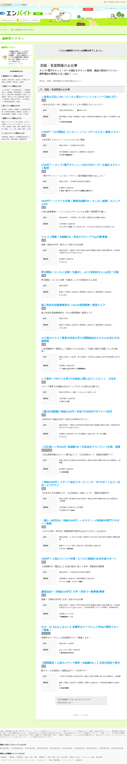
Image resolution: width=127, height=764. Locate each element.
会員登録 (88, 9)
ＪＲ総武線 (5, 99)
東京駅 (4, 109)
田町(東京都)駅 (10, 112)
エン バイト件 (21, 5)
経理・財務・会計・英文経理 (57, 757)
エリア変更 (48, 14)
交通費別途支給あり (22, 137)
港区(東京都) (4, 748)
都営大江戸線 (15, 99)
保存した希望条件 (32, 20)
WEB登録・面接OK (8, 137)
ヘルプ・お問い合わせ (110, 8)
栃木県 (15, 82)
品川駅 (25, 112)
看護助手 (42, 757)
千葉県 (24, 79)
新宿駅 (16, 109)
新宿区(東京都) (42, 748)
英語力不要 (5, 139)
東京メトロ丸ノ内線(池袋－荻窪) (18, 97)
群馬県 (9, 82)
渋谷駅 (10, 109)
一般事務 (11, 757)
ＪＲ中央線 (25, 99)
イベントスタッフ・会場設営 (72, 760)
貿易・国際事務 (54, 760)
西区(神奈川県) (92, 748)
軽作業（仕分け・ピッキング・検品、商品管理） (86, 757)
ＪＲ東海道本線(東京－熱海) (11, 101)
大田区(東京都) (104, 748)
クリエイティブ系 (13, 124)
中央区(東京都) (30, 748)
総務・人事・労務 (31, 757)
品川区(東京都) (67, 748)
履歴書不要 (23, 139)
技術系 (9, 126)
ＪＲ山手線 (5, 90)
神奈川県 (11, 79)
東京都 (4, 79)
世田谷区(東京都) (117, 748)
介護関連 (3, 757)
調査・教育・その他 (24, 129)
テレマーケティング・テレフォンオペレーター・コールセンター (24, 760)
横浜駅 (19, 112)
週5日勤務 (14, 139)
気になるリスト (11, 20)
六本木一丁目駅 (23, 114)
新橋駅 (14, 114)
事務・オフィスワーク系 (9, 122)
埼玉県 (18, 79)
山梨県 (21, 82)
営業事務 (20, 757)
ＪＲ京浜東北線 (16, 90)
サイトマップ (123, 8)
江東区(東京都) (79, 748)
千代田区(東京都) (17, 748)
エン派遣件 (6, 5)
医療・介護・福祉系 (19, 126)
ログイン (98, 9)
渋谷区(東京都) (55, 748)
